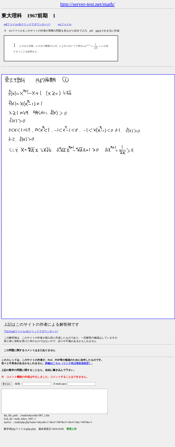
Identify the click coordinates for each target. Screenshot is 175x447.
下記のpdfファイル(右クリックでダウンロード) (31, 331)
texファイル (64, 24)
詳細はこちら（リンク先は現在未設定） (68, 363)
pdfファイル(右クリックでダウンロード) (27, 24)
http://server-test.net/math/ (87, 4)
